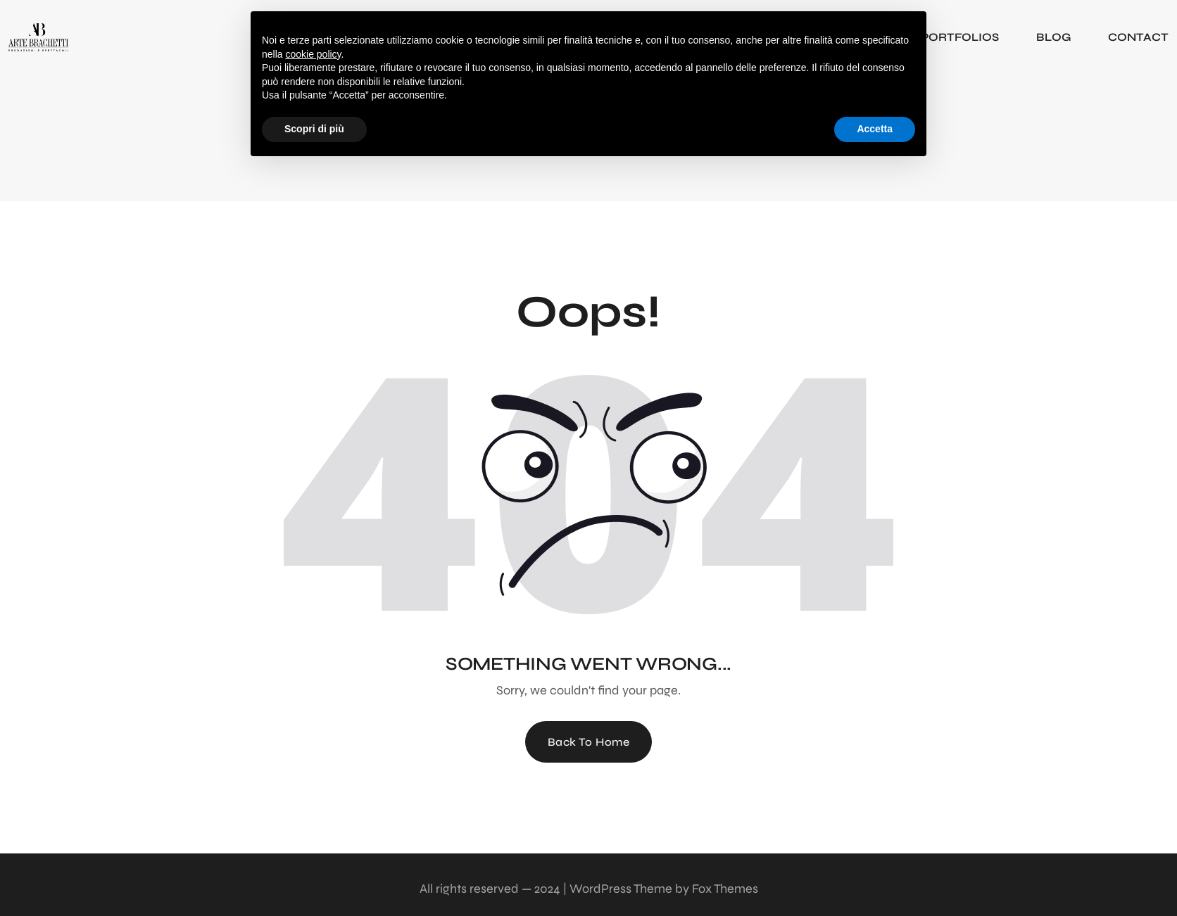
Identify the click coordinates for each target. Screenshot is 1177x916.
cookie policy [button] (313, 54)
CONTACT (1138, 37)
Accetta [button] (875, 128)
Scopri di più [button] (314, 128)
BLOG (1053, 37)
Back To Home (589, 742)
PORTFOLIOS (960, 37)
